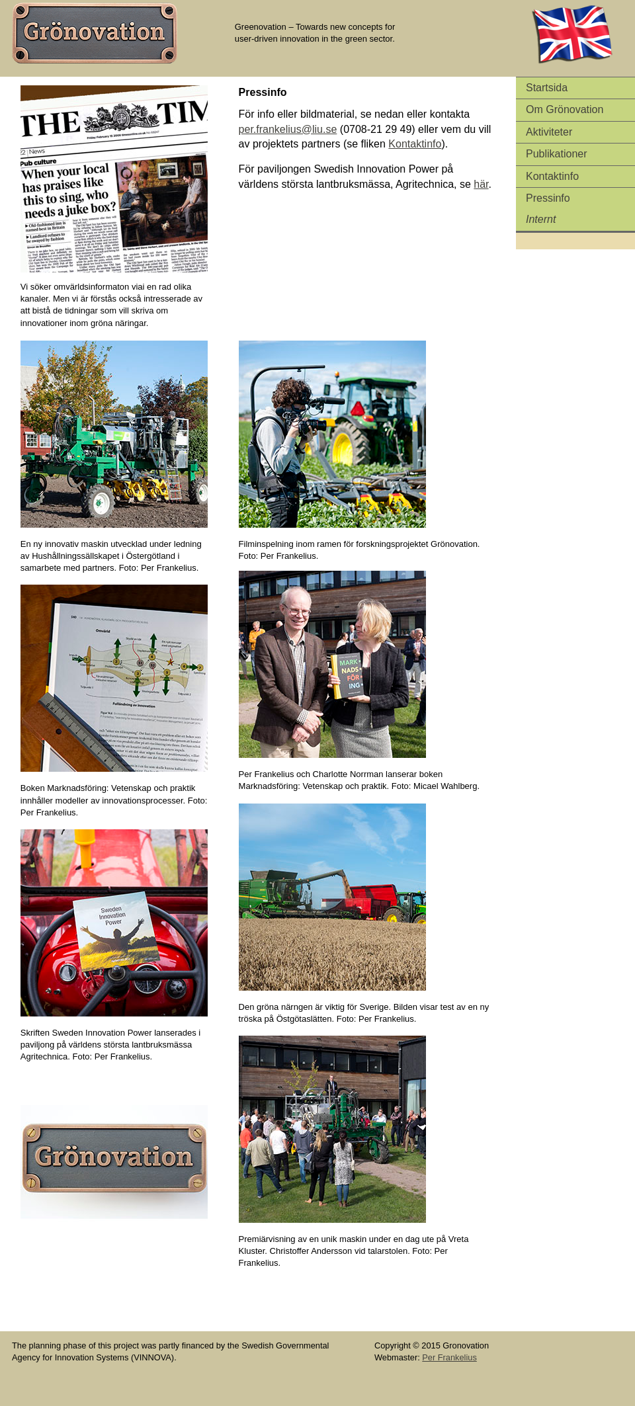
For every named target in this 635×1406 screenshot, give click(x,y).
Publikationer (556, 153)
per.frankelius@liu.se (288, 129)
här (481, 184)
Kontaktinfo (552, 176)
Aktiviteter (549, 132)
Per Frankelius (449, 1357)
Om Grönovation (564, 109)
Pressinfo (548, 198)
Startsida (547, 87)
